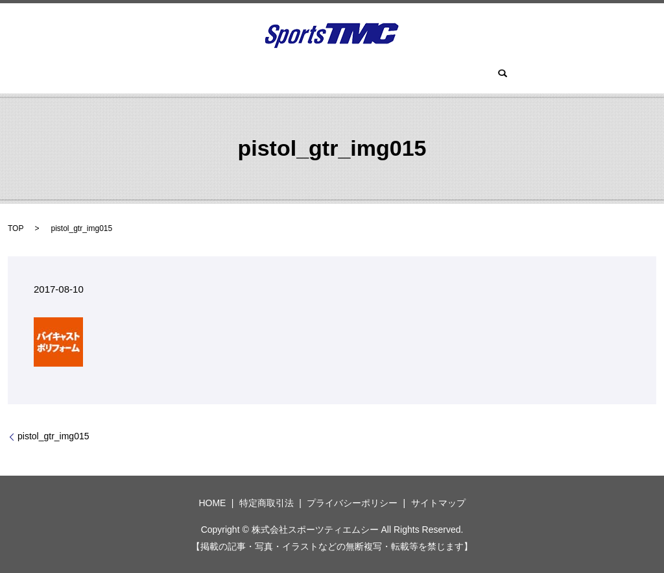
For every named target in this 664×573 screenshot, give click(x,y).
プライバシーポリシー (352, 503)
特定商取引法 (266, 503)
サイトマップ (438, 503)
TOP (15, 228)
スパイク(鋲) (412, 74)
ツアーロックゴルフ (273, 74)
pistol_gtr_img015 (53, 436)
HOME (201, 74)
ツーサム (351, 74)
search (467, 74)
